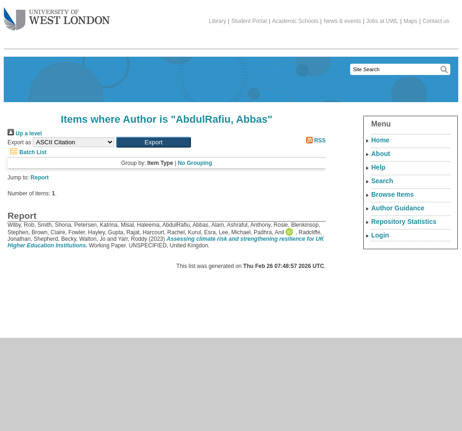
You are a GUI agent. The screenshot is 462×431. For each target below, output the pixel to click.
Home (380, 140)
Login (380, 235)
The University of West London (56, 15)
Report (39, 177)
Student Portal (249, 21)
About (380, 153)
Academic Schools (295, 21)
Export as (19, 142)
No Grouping (195, 163)
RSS (314, 140)
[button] (153, 142)
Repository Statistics (403, 221)
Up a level (24, 133)
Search (382, 181)
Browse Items (392, 194)
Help (378, 167)
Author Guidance (398, 208)
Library (217, 21)
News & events (342, 21)
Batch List (26, 152)
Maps (410, 21)
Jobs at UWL (382, 21)
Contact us (436, 21)
